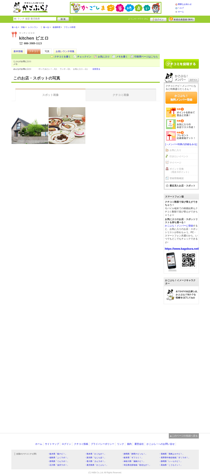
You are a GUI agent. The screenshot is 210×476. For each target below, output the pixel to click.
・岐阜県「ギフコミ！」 (132, 457)
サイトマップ (52, 444)
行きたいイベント (179, 156)
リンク (120, 444)
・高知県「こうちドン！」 (170, 465)
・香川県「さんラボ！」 (95, 461)
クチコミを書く (62, 56)
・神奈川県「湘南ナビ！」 (133, 461)
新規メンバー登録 (182, 18)
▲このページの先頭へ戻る (184, 435)
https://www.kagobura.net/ (182, 248)
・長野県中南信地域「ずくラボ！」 (174, 457)
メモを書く (122, 56)
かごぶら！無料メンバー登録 (181, 97)
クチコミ (33, 51)
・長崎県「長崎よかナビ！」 (171, 454)
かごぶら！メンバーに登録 (179, 225)
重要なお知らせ (185, 4)
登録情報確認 (177, 178)
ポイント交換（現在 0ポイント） (180, 171)
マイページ (175, 162)
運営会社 (139, 444)
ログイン (158, 18)
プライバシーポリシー (102, 444)
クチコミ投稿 (81, 444)
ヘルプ (181, 8)
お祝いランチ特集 (65, 51)
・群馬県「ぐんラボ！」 (58, 461)
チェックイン (84, 56)
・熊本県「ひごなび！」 (95, 454)
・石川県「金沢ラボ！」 (58, 465)
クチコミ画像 (121, 94)
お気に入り (104, 56)
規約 (129, 444)
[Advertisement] (181, 39)
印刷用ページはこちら (146, 56)
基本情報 (18, 51)
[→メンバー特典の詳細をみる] (181, 144)
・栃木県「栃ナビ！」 (57, 454)
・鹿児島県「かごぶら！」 (96, 465)
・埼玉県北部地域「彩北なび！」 (136, 465)
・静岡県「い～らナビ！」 (170, 461)
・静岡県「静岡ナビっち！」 (134, 454)
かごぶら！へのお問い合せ (161, 444)
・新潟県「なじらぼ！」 (95, 457)
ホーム (181, 12)
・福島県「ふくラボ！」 (58, 457)
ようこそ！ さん (138, 19)
